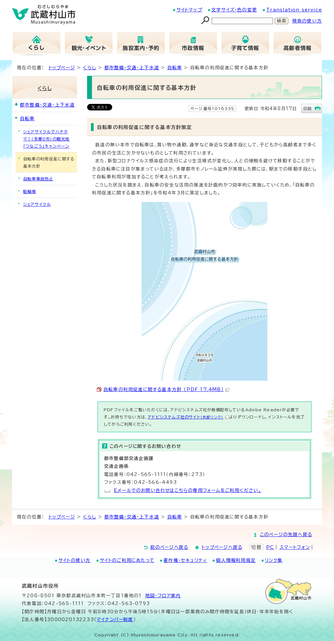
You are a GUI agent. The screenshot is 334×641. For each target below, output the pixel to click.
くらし (89, 67)
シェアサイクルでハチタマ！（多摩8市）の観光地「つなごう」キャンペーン (46, 139)
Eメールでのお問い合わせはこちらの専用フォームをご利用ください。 (187, 490)
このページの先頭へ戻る (286, 534)
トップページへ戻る (222, 547)
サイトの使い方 (74, 560)
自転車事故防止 (38, 179)
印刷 (307, 108)
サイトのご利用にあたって (127, 560)
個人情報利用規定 (236, 560)
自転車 (174, 67)
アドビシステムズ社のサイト (188, 417)
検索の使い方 (307, 21)
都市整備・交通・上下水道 (131, 67)
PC (270, 547)
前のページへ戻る (169, 547)
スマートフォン (295, 547)
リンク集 (273, 560)
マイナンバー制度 (115, 619)
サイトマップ (189, 10)
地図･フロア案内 (163, 595)
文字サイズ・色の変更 (234, 10)
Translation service (294, 10)
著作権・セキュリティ (185, 560)
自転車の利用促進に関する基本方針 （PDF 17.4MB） (166, 389)
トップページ (62, 67)
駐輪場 (29, 191)
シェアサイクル (37, 204)
